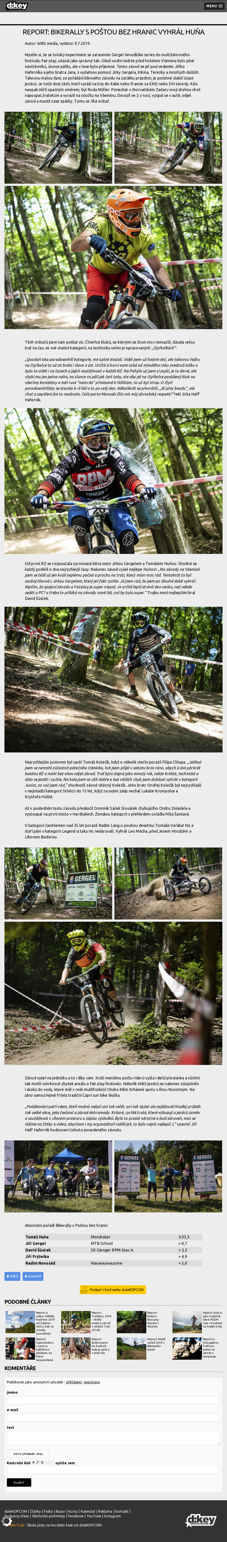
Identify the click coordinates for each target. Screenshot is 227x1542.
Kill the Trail (14, 1525)
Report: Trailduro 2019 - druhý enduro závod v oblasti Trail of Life (86, 1322)
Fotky (48, 1511)
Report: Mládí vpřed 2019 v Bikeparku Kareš (141, 1348)
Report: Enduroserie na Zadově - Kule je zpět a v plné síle (85, 1348)
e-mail (12, 1410)
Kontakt (121, 1511)
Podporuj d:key (16, 1516)
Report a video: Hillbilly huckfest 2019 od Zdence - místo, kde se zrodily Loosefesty (30, 1323)
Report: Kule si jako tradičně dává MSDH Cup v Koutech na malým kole (197, 1322)
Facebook (76, 1516)
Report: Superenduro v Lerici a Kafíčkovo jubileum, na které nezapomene (30, 1349)
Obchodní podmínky (48, 1516)
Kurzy (73, 1511)
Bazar (60, 1511)
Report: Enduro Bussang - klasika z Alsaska (138, 1322)
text (10, 1427)
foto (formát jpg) (28, 1454)
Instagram (112, 1516)
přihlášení (74, 1382)
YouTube (94, 1516)
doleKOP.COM (15, 1511)
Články (35, 1511)
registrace (92, 1382)
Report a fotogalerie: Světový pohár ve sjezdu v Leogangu (195, 1348)
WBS (14, 1276)
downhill (34, 1276)
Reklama (105, 1511)
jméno (12, 1392)
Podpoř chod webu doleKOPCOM (117, 1290)
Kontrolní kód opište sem (113, 1467)
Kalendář (88, 1511)
